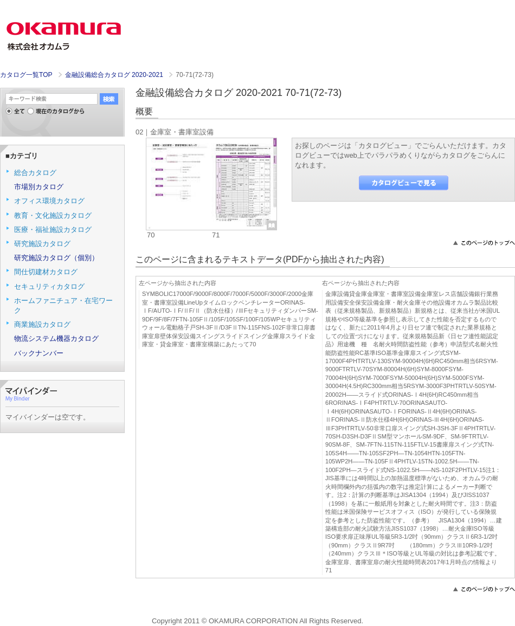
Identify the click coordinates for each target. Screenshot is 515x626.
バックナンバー (38, 353)
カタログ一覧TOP (26, 75)
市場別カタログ (38, 187)
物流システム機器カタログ (56, 338)
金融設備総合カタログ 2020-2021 (115, 75)
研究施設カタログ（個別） (56, 258)
